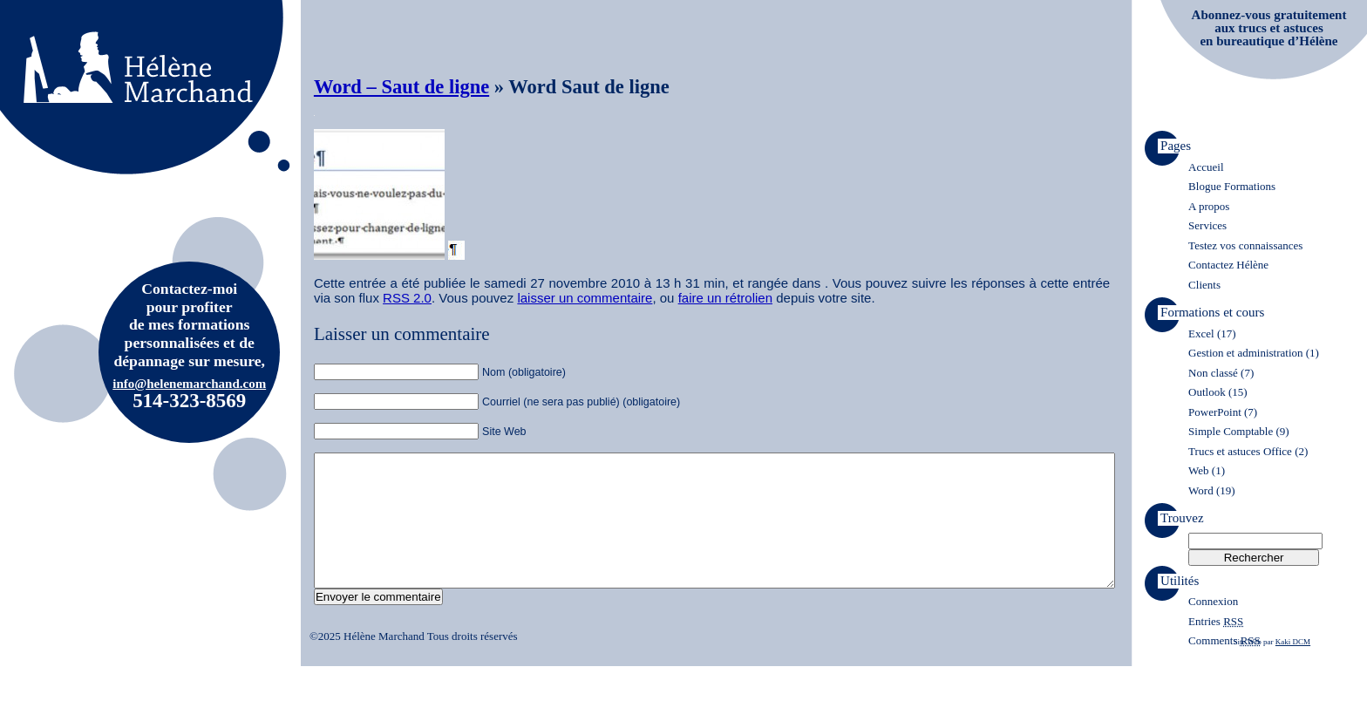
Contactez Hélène (1228, 264)
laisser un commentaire (584, 297)
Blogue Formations (1231, 186)
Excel (1201, 333)
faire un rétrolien (725, 297)
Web (1198, 470)
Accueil (1205, 167)
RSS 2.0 (407, 297)
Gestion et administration (1245, 352)
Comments (1224, 640)
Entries (1215, 621)
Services (1207, 225)
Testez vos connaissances (1245, 245)
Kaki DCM (1292, 668)
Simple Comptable (1230, 431)
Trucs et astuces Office (1240, 451)
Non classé (1213, 372)
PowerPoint (1214, 412)
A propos (1208, 206)
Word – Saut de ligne (401, 87)
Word (1201, 490)
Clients (1204, 284)
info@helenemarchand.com (189, 384)
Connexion (1213, 601)
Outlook (1207, 391)
